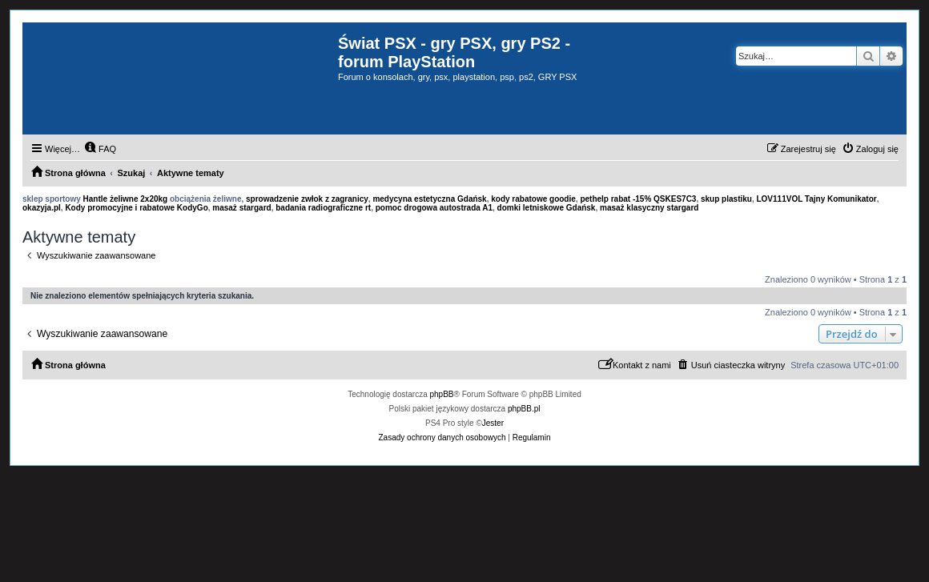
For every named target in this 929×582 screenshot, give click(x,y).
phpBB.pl (524, 408)
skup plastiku (726, 199)
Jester (493, 423)
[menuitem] (100, 149)
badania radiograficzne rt (323, 207)
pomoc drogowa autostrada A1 (434, 207)
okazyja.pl (41, 207)
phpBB (442, 394)
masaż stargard (241, 207)
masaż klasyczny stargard (649, 207)
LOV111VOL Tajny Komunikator (816, 199)
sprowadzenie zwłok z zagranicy (307, 199)
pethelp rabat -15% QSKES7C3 (638, 199)
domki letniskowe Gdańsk (546, 207)
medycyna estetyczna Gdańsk (429, 199)
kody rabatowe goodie (533, 199)
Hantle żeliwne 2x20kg (125, 199)
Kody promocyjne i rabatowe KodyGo (136, 207)
